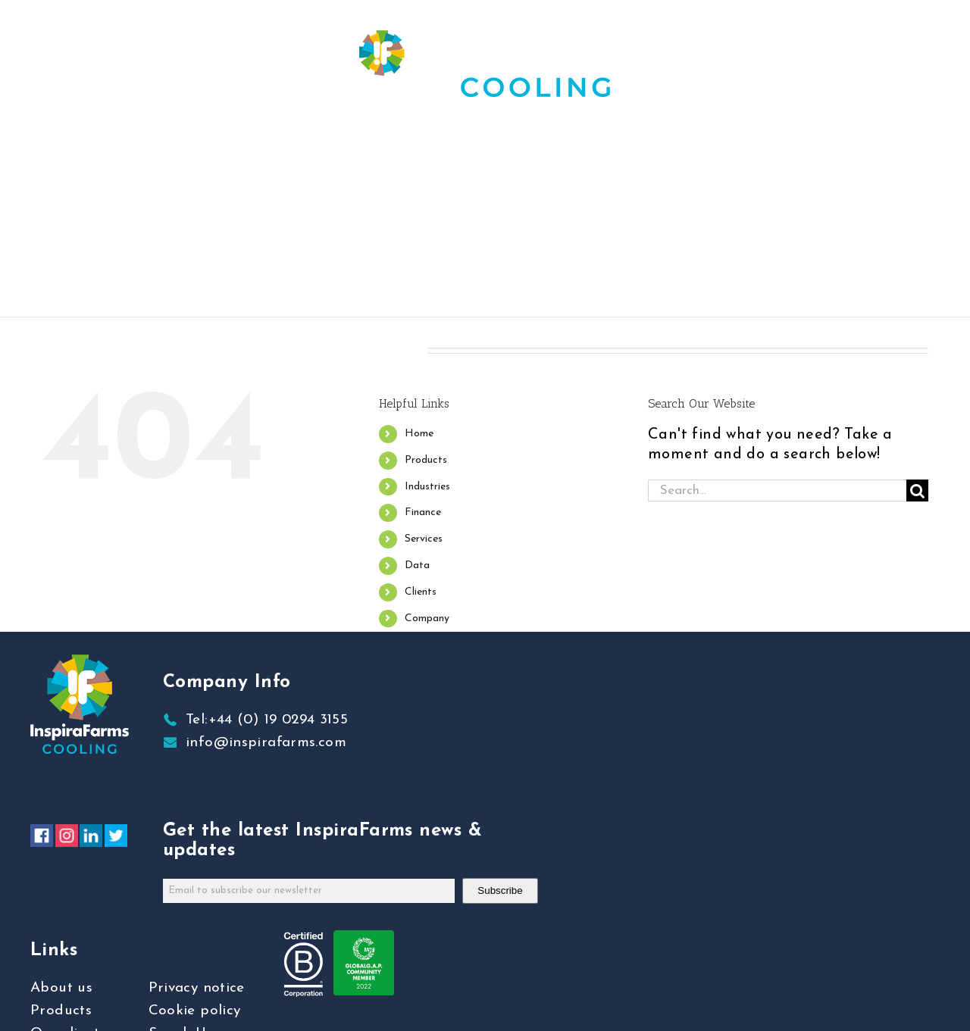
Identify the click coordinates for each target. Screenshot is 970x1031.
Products (426, 460)
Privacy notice (197, 988)
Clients (420, 592)
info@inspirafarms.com (266, 743)
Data (417, 565)
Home (419, 433)
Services (424, 539)
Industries (427, 486)
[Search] (917, 490)
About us (61, 988)
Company (427, 618)
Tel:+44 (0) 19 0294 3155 (267, 720)
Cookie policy (195, 1011)
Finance (423, 512)
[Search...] (777, 490)
